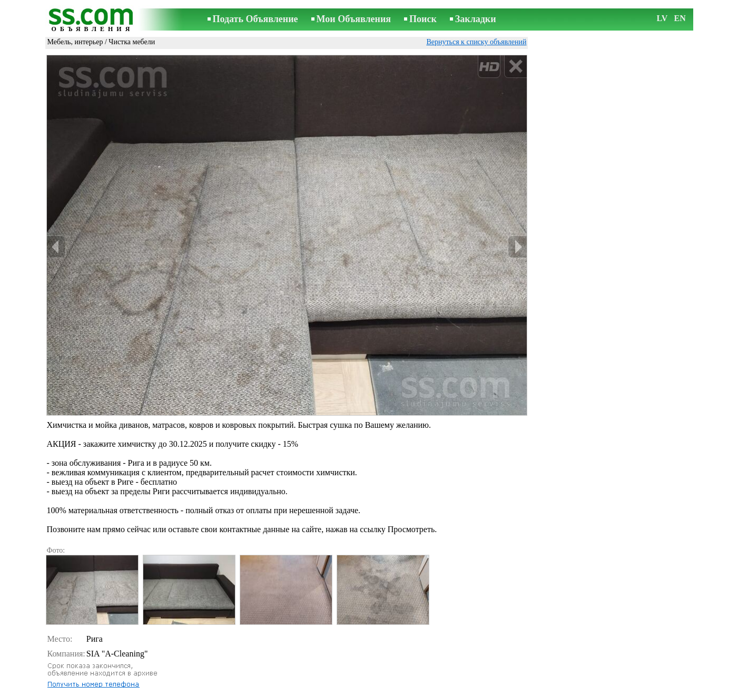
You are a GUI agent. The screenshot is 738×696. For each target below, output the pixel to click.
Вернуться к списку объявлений (476, 42)
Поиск (423, 19)
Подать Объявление (255, 19)
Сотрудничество (383, 689)
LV (662, 18)
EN (680, 18)
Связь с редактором (284, 689)
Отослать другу (81, 673)
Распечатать (75, 661)
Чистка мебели (132, 42)
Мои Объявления (354, 19)
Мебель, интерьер (75, 42)
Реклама (337, 689)
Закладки (475, 19)
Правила (232, 689)
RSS (424, 689)
